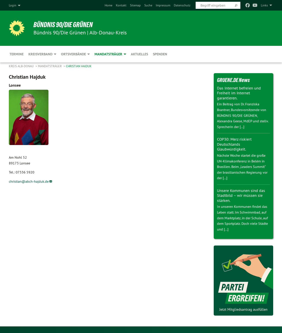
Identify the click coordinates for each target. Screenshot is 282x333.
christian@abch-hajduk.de (29, 181)
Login (12, 5)
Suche (148, 5)
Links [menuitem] (264, 5)
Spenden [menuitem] (160, 54)
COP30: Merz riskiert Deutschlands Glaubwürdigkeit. (234, 144)
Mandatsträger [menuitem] (108, 54)
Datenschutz (182, 5)
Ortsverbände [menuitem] (73, 54)
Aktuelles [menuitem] (139, 54)
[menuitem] (108, 5)
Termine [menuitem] (16, 54)
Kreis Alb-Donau (22, 66)
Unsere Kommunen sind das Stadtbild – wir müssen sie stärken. (241, 195)
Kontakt (121, 5)
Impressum (163, 5)
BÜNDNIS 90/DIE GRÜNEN (63, 25)
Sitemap (135, 5)
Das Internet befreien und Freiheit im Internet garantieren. (239, 93)
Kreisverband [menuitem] (40, 54)
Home (108, 5)
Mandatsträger (50, 66)
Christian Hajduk (79, 66)
